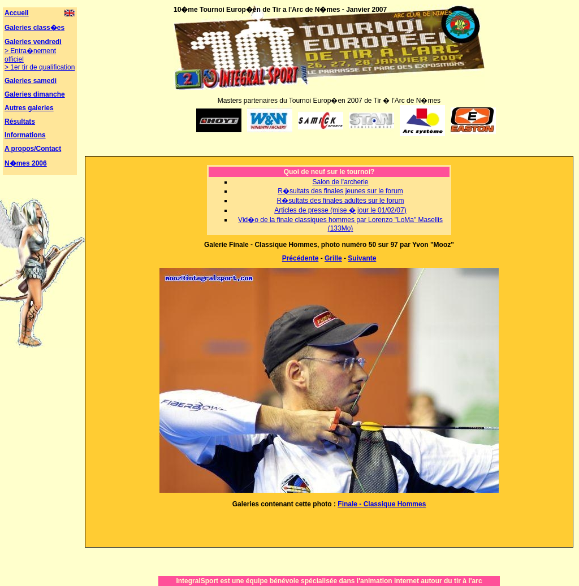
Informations (25, 135)
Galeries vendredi (33, 42)
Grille (333, 258)
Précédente (300, 258)
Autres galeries (29, 108)
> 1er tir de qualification (40, 67)
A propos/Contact (33, 149)
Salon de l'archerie (340, 182)
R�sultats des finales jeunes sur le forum (340, 191)
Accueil (17, 13)
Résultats (20, 121)
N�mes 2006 (26, 163)
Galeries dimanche (35, 94)
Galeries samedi (31, 81)
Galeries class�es (34, 28)
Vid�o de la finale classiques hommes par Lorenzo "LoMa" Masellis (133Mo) (340, 224)
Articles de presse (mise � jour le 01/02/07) (340, 210)
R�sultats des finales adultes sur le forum (340, 201)
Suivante (362, 258)
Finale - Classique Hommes (382, 504)
